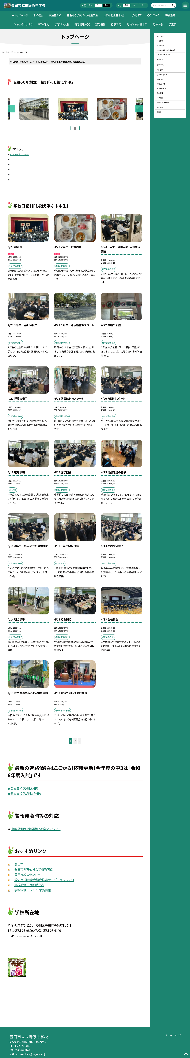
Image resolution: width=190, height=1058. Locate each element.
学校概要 (38, 15)
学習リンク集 (62, 24)
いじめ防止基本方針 (114, 15)
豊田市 (18, 865)
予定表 (172, 24)
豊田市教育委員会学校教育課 (33, 870)
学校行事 (137, 15)
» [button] (79, 742)
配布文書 (158, 24)
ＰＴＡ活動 (43, 24)
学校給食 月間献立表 (29, 886)
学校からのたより (23, 24)
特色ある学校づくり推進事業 (82, 15)
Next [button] (138, 109)
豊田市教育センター (27, 875)
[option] (75, 109)
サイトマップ (174, 1035)
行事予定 (116, 24)
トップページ (21, 15)
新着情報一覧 (82, 24)
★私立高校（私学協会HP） (24, 794)
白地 (98, 5)
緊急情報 (100, 24)
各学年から (153, 15)
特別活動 (170, 15)
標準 (126, 5)
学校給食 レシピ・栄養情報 (32, 891)
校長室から (55, 15)
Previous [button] (11, 109)
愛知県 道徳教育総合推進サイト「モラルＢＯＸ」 (44, 880)
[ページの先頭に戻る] (186, 1054)
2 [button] (75, 742)
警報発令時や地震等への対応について (36, 830)
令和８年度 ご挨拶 (19, 155)
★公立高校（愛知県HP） (23, 789)
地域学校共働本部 (137, 24)
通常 (90, 5)
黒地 (106, 5)
